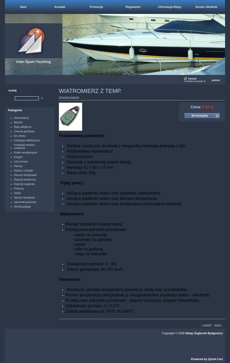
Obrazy (18, 166)
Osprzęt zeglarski (24, 184)
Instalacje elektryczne (27, 140)
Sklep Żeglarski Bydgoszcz (204, 333)
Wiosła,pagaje (22, 206)
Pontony (19, 188)
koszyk (192, 78)
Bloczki (18, 122)
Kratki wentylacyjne (25, 152)
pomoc (216, 80)
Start (23, 7)
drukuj (218, 325)
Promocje (96, 7)
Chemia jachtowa (24, 131)
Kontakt (59, 7)
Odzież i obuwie (23, 170)
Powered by (207, 359)
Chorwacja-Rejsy (169, 7)
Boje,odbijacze (22, 127)
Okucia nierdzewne (25, 175)
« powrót (206, 325)
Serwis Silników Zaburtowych (206, 9)
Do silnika (20, 136)
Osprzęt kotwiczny (25, 179)
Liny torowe (21, 161)
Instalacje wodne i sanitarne (24, 146)
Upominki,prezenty (25, 202)
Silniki (17, 193)
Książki (18, 157)
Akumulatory (21, 117)
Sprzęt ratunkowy (24, 197)
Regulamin (133, 7)
